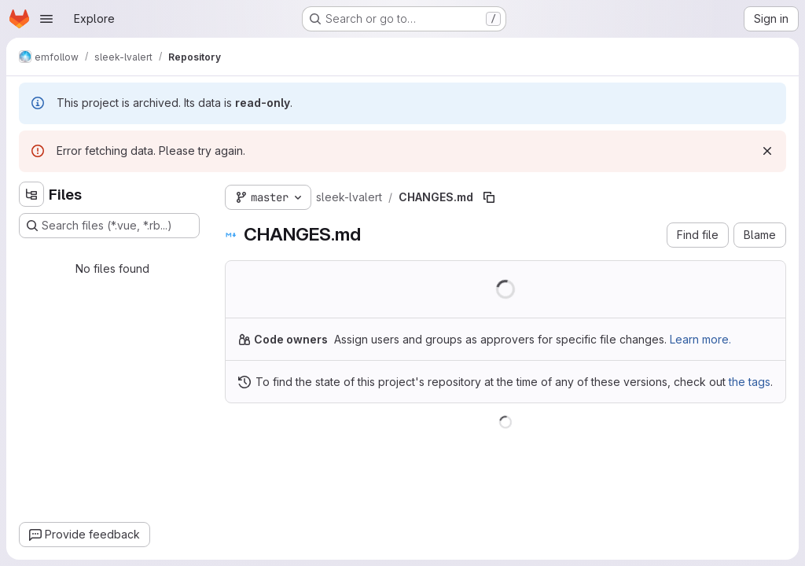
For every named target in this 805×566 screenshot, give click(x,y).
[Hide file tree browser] (31, 194)
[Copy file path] (489, 197)
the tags (749, 381)
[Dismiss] (767, 151)
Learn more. (700, 339)
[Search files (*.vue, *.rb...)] (109, 225)
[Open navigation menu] (46, 18)
